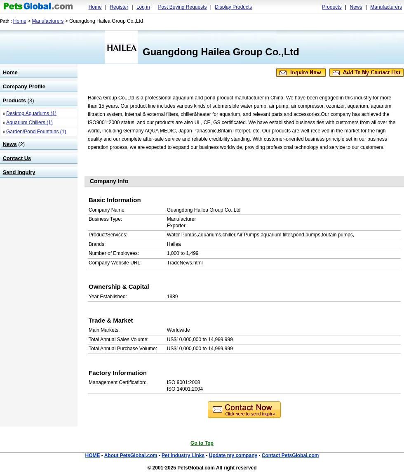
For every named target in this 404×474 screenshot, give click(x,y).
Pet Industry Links (183, 455)
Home (95, 7)
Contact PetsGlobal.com (290, 455)
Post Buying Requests (182, 7)
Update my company (233, 455)
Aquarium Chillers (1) (29, 122)
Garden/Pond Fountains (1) (36, 131)
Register (119, 7)
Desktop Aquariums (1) (31, 113)
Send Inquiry (19, 172)
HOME (92, 455)
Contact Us (17, 158)
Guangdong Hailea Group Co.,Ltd (221, 51)
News (356, 7)
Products (331, 7)
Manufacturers (386, 7)
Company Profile (24, 86)
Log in (143, 7)
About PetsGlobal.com (130, 455)
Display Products (233, 7)
